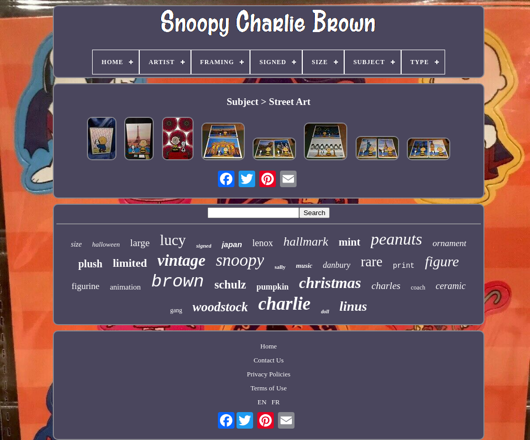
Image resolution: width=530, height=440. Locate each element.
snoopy (240, 260)
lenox (263, 243)
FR (276, 402)
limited (130, 262)
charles (386, 285)
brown (177, 282)
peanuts (396, 239)
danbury (336, 265)
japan (232, 244)
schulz (230, 284)
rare (371, 261)
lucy (173, 240)
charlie (284, 304)
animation (125, 287)
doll (325, 311)
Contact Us (269, 360)
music (304, 265)
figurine (85, 286)
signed (203, 245)
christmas (330, 282)
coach (418, 287)
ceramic (451, 286)
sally (279, 267)
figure (442, 261)
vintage (181, 260)
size (76, 244)
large (140, 242)
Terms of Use (269, 388)
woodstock (220, 307)
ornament (449, 243)
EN (262, 402)
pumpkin (273, 286)
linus (353, 306)
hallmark (306, 241)
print (404, 266)
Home (268, 346)
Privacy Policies (268, 374)
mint (349, 242)
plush (90, 263)
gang (176, 310)
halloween (106, 244)
